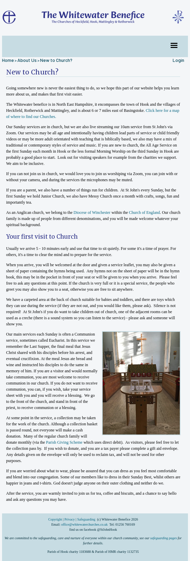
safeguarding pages (163, 538)
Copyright (55, 519)
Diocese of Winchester (91, 212)
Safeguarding (86, 519)
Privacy (70, 519)
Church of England (144, 212)
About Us (27, 60)
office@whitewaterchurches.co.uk (84, 524)
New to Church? (56, 60)
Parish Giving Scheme (64, 442)
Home (8, 60)
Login (178, 60)
